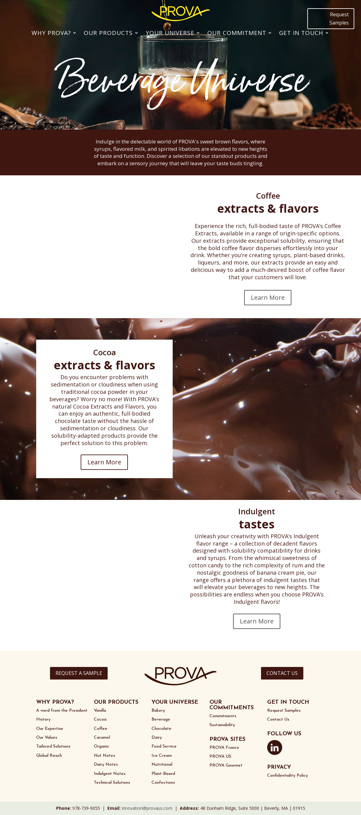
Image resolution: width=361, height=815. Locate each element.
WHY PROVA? (55, 702)
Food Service (164, 746)
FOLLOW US (284, 734)
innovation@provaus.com (147, 808)
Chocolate (161, 728)
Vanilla (100, 710)
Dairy (157, 737)
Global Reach (49, 755)
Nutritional (162, 764)
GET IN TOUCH (288, 702)
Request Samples (339, 18)
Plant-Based (163, 773)
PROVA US (220, 756)
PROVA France (224, 747)
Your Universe (170, 33)
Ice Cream (162, 755)
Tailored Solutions (53, 746)
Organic (101, 746)
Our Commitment (236, 33)
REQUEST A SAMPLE (79, 673)
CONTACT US (282, 673)
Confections (163, 782)
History (43, 719)
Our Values (46, 737)
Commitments (222, 716)
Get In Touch (301, 33)
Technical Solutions (112, 782)
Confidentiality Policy (287, 775)
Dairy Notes (106, 764)
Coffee (100, 728)
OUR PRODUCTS (116, 702)
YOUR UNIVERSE (175, 702)
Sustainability (222, 725)
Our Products (108, 33)
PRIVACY (279, 767)
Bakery (158, 710)
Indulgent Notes (109, 773)
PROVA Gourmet (226, 765)
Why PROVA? (51, 33)
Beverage (161, 719)
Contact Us (278, 719)
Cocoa (100, 719)
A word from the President (61, 710)
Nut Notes (104, 755)
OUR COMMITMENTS (231, 705)
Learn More (268, 297)
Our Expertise (49, 728)
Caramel (102, 737)
